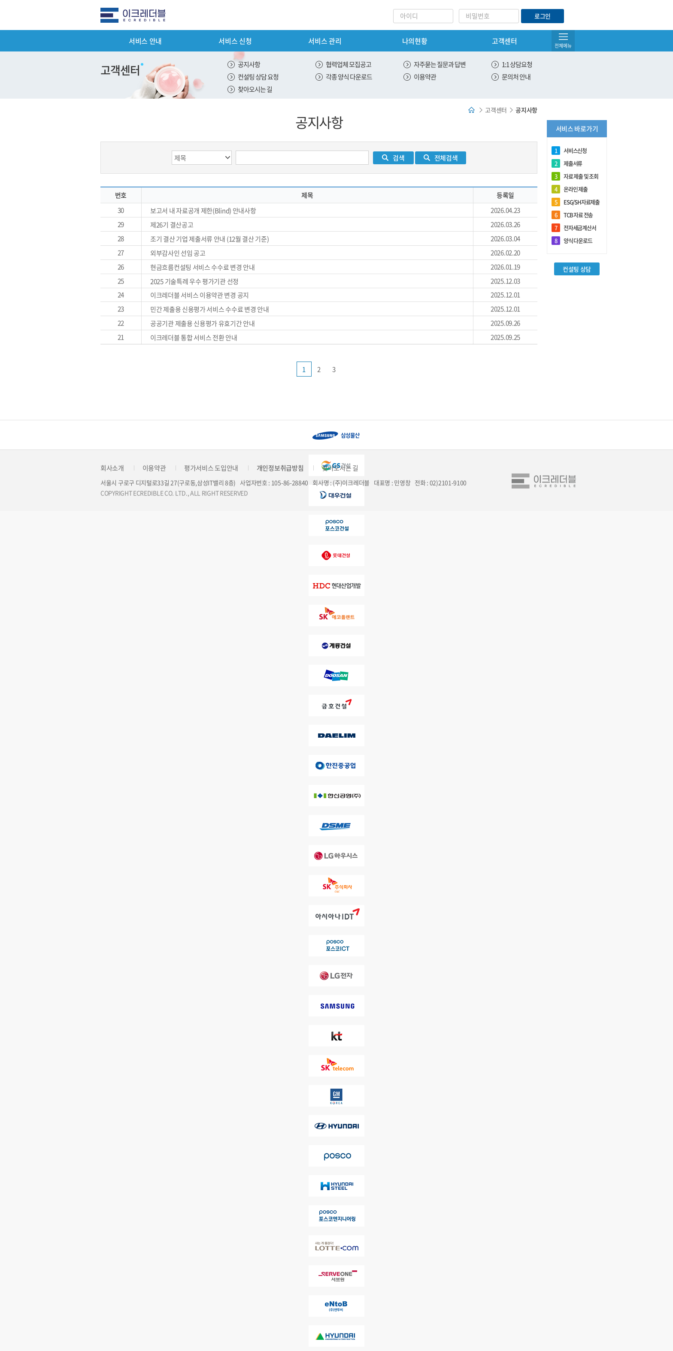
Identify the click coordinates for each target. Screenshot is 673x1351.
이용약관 (425, 76)
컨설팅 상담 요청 (258, 76)
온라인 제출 (570, 189)
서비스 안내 (145, 41)
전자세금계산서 (574, 227)
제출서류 (567, 163)
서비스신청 (569, 150)
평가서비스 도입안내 (211, 468)
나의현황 (414, 41)
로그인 (542, 16)
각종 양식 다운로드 (349, 76)
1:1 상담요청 (517, 64)
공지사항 (249, 64)
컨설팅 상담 (577, 269)
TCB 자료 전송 (572, 215)
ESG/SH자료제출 (576, 202)
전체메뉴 (563, 45)
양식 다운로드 (572, 240)
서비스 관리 (324, 41)
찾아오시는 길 (255, 89)
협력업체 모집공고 (348, 64)
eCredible (136, 15)
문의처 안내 (516, 76)
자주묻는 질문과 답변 (440, 64)
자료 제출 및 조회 (575, 176)
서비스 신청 (235, 41)
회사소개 (112, 468)
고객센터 (504, 41)
